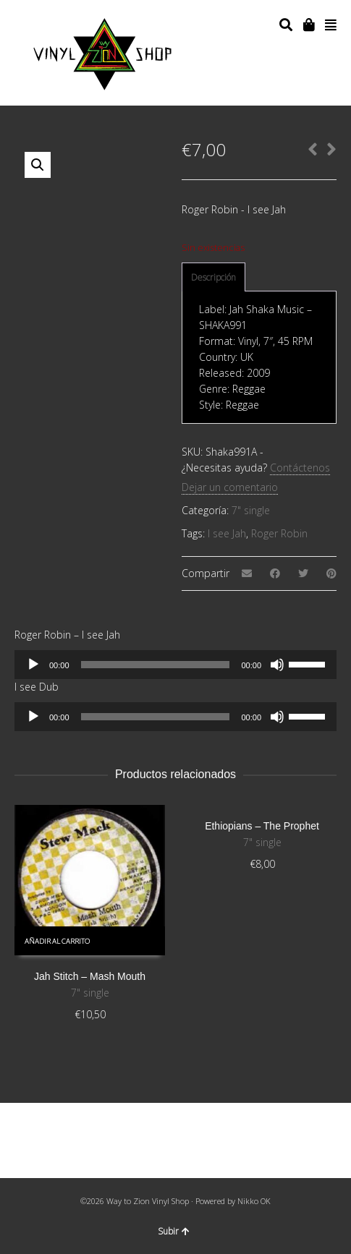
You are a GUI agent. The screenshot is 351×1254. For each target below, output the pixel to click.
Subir (174, 1231)
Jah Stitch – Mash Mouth (89, 976)
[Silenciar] (277, 664)
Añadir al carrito (57, 941)
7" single (251, 510)
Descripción (213, 277)
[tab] (213, 278)
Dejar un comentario (230, 487)
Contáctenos (300, 467)
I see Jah (227, 533)
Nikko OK (254, 1200)
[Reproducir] (33, 664)
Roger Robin (279, 533)
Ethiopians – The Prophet (262, 826)
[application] (175, 664)
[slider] (155, 664)
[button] (38, 165)
